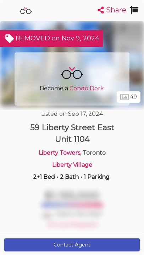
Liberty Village (72, 165)
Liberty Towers (59, 152)
